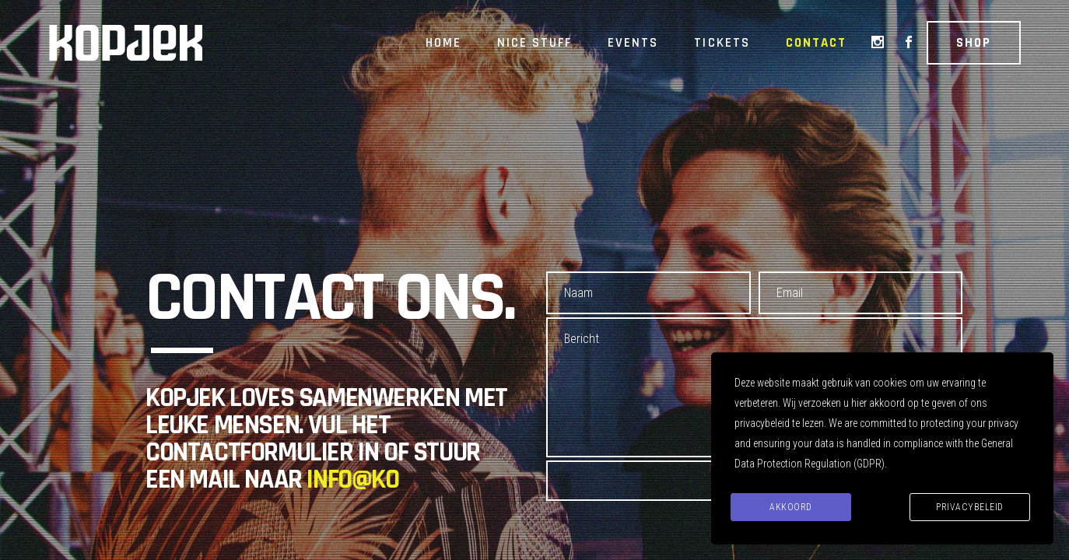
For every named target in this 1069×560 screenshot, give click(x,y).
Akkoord (790, 507)
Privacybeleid (970, 507)
